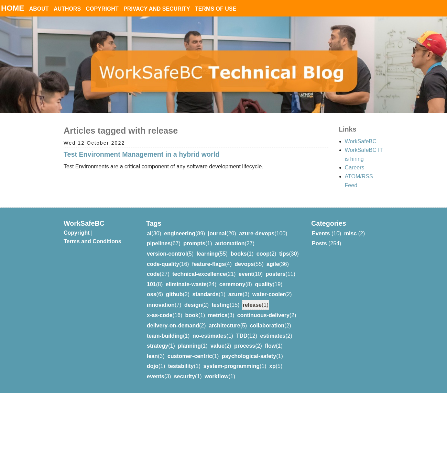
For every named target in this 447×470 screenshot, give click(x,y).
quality (264, 284)
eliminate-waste (186, 284)
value (217, 346)
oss (151, 294)
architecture (224, 325)
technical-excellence (199, 274)
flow (270, 346)
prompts (194, 243)
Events (321, 233)
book (191, 315)
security (184, 376)
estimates (272, 336)
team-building (165, 336)
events (155, 376)
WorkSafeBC (361, 141)
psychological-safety (249, 356)
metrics (218, 315)
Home (12, 8)
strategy (157, 346)
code (153, 274)
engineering (179, 233)
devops (244, 264)
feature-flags (208, 264)
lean (152, 356)
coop (263, 254)
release (252, 305)
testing (220, 305)
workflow (216, 376)
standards (205, 294)
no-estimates (210, 336)
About (39, 9)
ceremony (232, 284)
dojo (153, 366)
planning (189, 346)
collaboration (267, 325)
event (246, 274)
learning (207, 254)
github (174, 294)
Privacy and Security (156, 9)
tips (284, 254)
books (239, 254)
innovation (161, 305)
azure (235, 294)
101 (151, 284)
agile (272, 264)
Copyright (102, 9)
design (193, 305)
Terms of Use (215, 9)
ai (149, 233)
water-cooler (268, 294)
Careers (354, 167)
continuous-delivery (263, 315)
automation (229, 243)
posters (276, 274)
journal (217, 233)
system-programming (231, 366)
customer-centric (189, 356)
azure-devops (256, 233)
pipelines (159, 243)
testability (181, 366)
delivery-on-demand (173, 325)
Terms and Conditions (92, 241)
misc (350, 233)
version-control (167, 254)
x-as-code (160, 315)
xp (272, 366)
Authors (67, 9)
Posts (319, 243)
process (244, 346)
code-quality (163, 264)
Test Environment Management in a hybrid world (141, 154)
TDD (242, 336)
